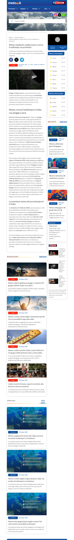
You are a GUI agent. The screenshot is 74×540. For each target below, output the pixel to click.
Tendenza (13, 432)
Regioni (23, 9)
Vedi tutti (42, 257)
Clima (13, 65)
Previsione (53, 139)
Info (45, 9)
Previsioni (11, 9)
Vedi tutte (43, 402)
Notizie (34, 9)
